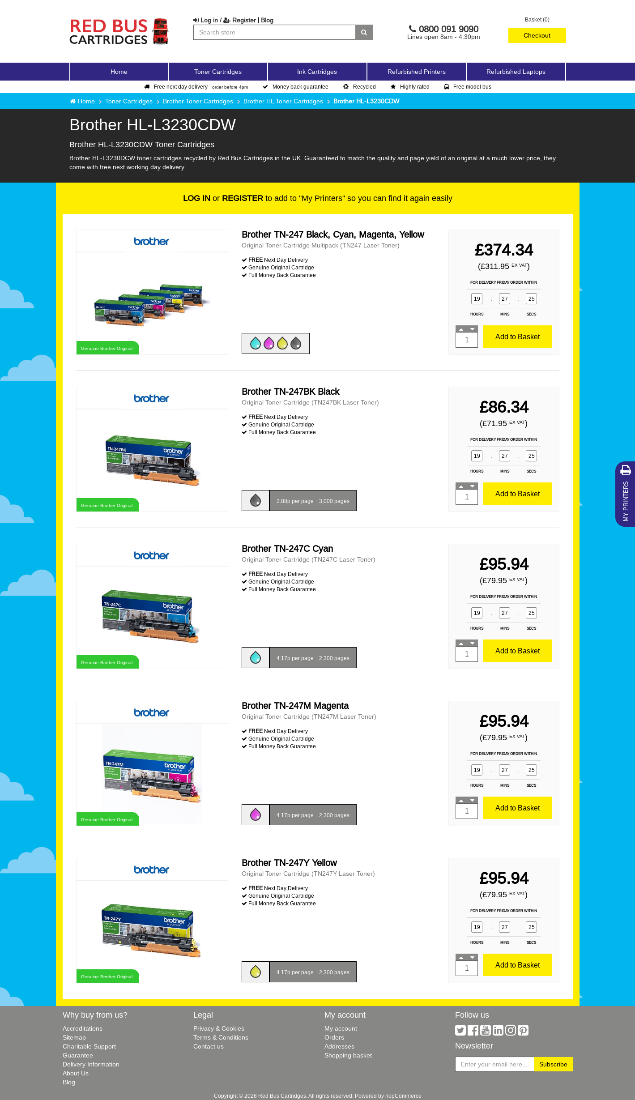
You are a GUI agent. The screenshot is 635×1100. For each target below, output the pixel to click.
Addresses (339, 1046)
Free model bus (467, 86)
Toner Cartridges (129, 101)
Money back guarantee (295, 86)
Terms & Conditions (220, 1037)
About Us (76, 1073)
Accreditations (82, 1028)
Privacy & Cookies (218, 1028)
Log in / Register (224, 20)
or (223, 198)
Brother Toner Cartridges (198, 101)
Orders (334, 1037)
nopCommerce (403, 1095)
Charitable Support (89, 1046)
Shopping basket (348, 1055)
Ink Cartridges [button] (317, 71)
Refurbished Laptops (516, 71)
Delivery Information (91, 1064)
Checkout (537, 35)
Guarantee (78, 1055)
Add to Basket (517, 337)
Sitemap (74, 1037)
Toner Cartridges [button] (218, 71)
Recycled (359, 86)
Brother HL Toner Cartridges (283, 101)
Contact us (208, 1046)
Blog (267, 20)
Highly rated (410, 86)
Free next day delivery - (196, 86)
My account (340, 1028)
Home (119, 71)
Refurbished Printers (417, 71)
